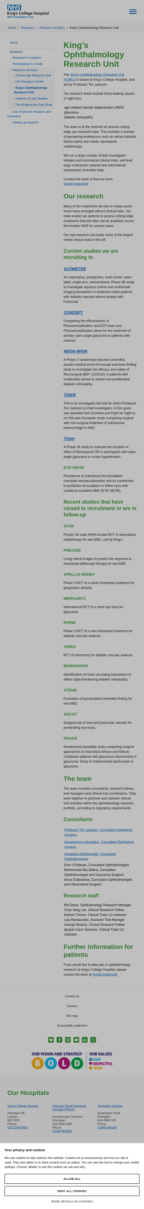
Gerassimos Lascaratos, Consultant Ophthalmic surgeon (99, 844)
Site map (72, 1015)
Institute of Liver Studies (31, 98)
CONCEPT (73, 312)
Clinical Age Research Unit (33, 75)
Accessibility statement (72, 1025)
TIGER (70, 395)
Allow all (72, 1178)
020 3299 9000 (18, 1127)
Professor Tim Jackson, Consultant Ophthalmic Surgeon (98, 832)
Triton (69, 438)
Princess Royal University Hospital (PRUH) (69, 1107)
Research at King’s (25, 70)
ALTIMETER (75, 268)
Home (14, 42)
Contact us (72, 996)
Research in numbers (27, 57)
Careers (72, 1006)
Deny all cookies (71, 1191)
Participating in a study (28, 63)
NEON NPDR (75, 351)
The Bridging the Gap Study (33, 104)
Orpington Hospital (110, 1106)
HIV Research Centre (29, 81)
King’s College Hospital (23, 1106)
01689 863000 (62, 1131)
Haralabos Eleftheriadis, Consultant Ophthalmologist (90, 856)
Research (16, 51)
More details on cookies (72, 1201)
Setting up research (26, 122)
